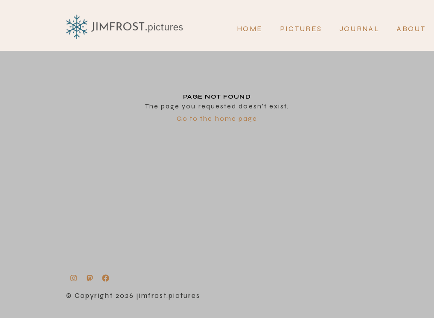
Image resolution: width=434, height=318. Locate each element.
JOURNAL (359, 28)
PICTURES (301, 28)
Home (250, 28)
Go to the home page (217, 118)
